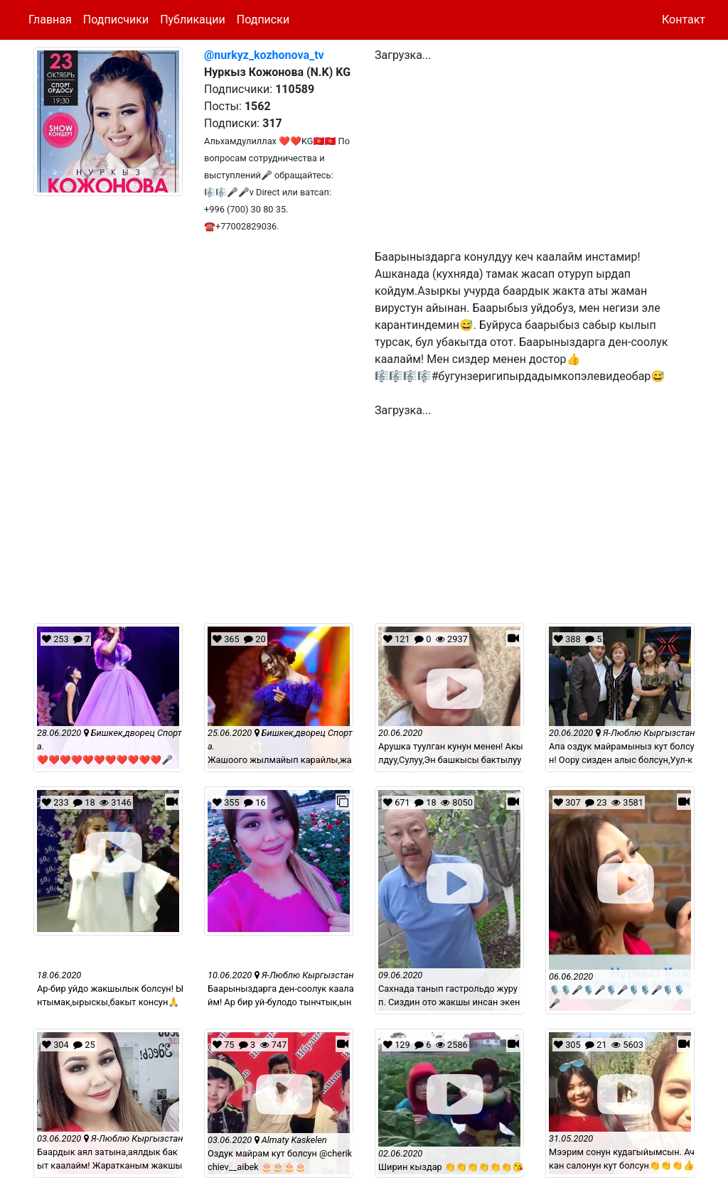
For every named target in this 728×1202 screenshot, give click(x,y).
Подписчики (116, 19)
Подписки (263, 19)
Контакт (683, 19)
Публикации (192, 19)
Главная (50, 19)
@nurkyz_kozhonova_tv (264, 55)
